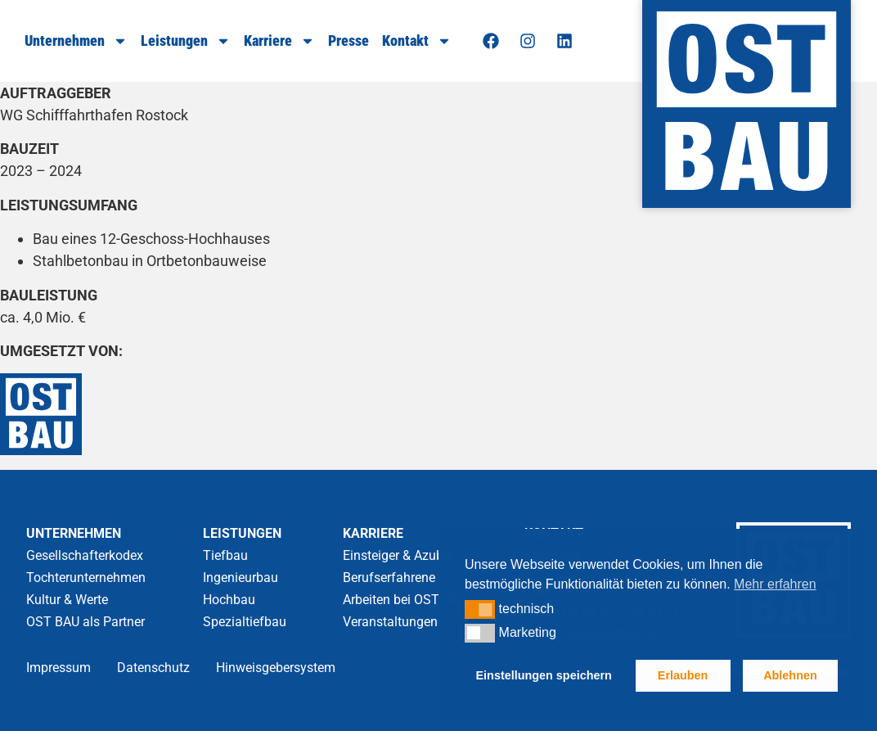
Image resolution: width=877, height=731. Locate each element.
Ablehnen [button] (790, 675)
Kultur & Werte (67, 599)
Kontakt (417, 40)
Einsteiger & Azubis (398, 555)
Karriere (279, 40)
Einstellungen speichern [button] (544, 675)
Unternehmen (76, 40)
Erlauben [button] (683, 675)
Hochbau (229, 599)
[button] (480, 609)
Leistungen (186, 40)
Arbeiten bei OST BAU (405, 599)
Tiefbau (225, 555)
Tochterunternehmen (86, 577)
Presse (348, 40)
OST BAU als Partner (85, 621)
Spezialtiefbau (244, 621)
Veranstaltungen (390, 621)
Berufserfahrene (389, 577)
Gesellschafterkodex (84, 555)
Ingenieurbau (240, 577)
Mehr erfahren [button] (775, 584)
